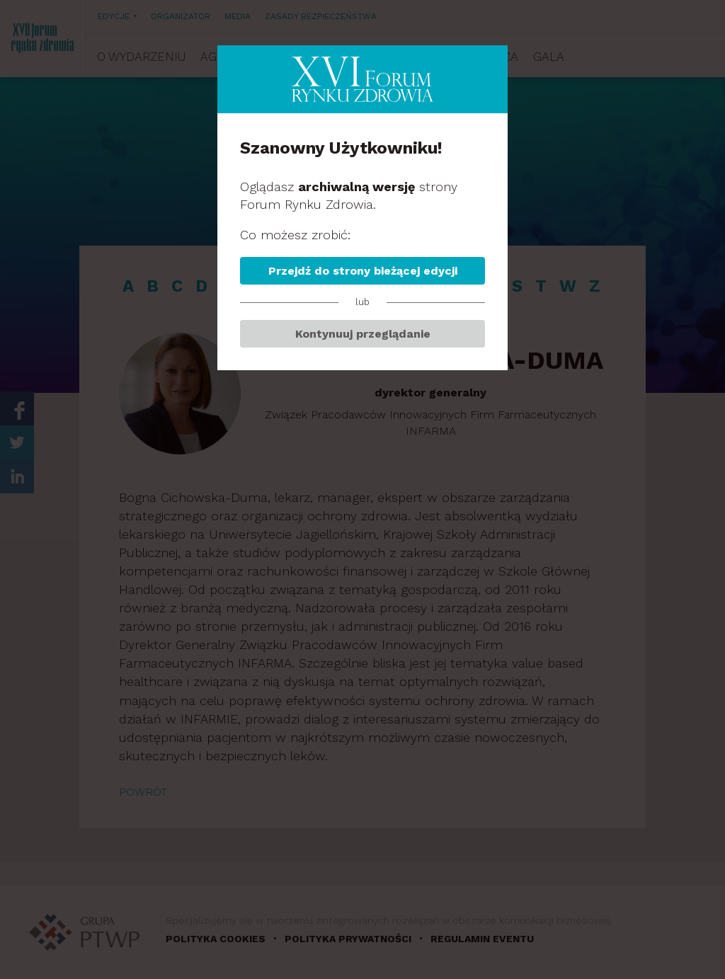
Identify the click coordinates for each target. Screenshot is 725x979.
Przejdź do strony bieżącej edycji (362, 270)
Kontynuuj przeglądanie (362, 333)
